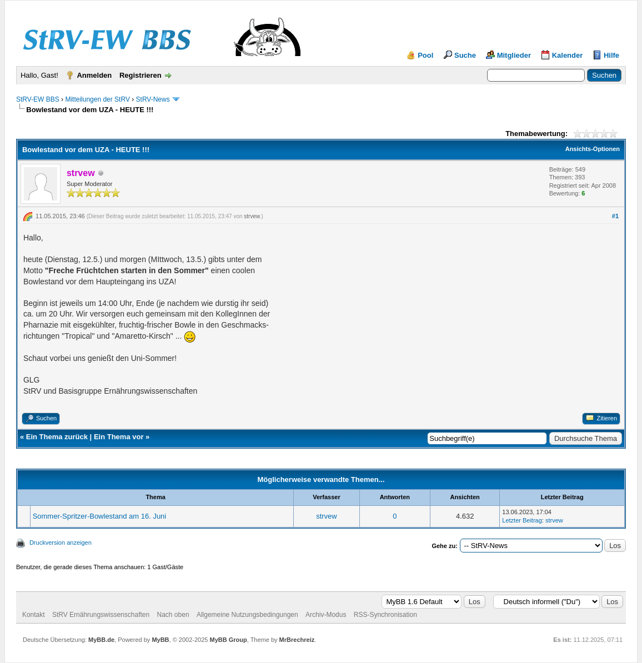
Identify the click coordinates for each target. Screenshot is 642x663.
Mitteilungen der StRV (97, 99)
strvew (251, 216)
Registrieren (140, 75)
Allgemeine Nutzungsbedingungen (247, 615)
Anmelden (94, 75)
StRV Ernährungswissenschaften (100, 615)
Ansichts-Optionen (592, 148)
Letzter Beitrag (522, 520)
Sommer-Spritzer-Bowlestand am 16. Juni (100, 516)
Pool (425, 55)
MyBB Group (228, 639)
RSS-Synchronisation (385, 615)
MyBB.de (101, 639)
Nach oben (173, 615)
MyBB (160, 639)
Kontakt (33, 615)
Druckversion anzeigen (60, 542)
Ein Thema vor (119, 437)
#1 (615, 216)
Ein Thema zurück (57, 437)
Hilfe (611, 55)
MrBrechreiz (297, 639)
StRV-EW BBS (37, 99)
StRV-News (153, 99)
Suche (465, 55)
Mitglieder (514, 55)
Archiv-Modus (325, 615)
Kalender (567, 55)
